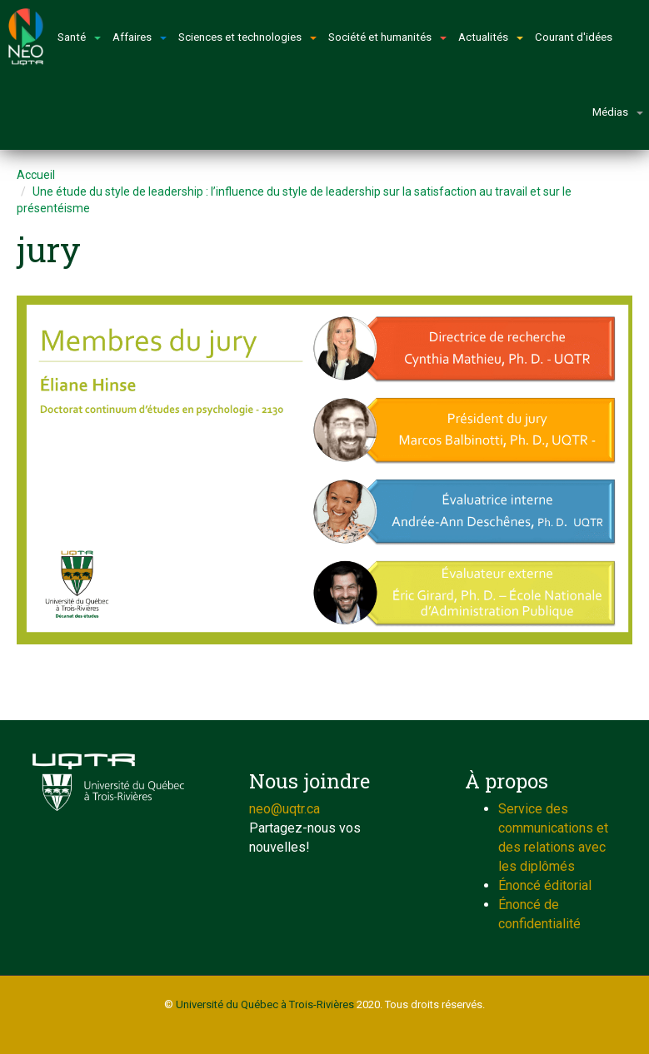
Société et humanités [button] (387, 37)
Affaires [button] (139, 37)
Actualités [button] (490, 37)
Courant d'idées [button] (573, 37)
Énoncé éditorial (545, 885)
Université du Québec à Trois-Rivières (265, 1004)
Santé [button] (79, 37)
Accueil (36, 174)
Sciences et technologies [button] (247, 37)
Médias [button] (617, 112)
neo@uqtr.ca (284, 809)
